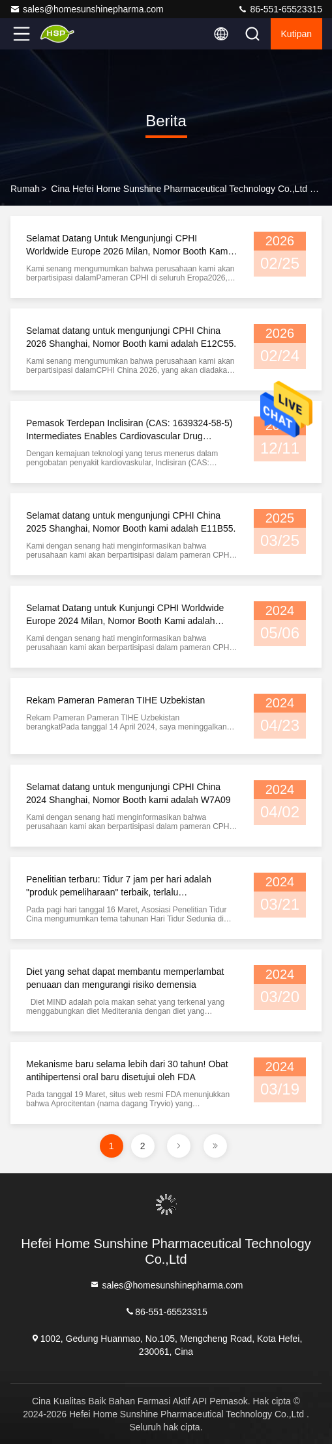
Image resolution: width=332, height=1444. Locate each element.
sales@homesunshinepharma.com (87, 9)
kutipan (296, 34)
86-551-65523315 (279, 9)
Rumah (25, 189)
